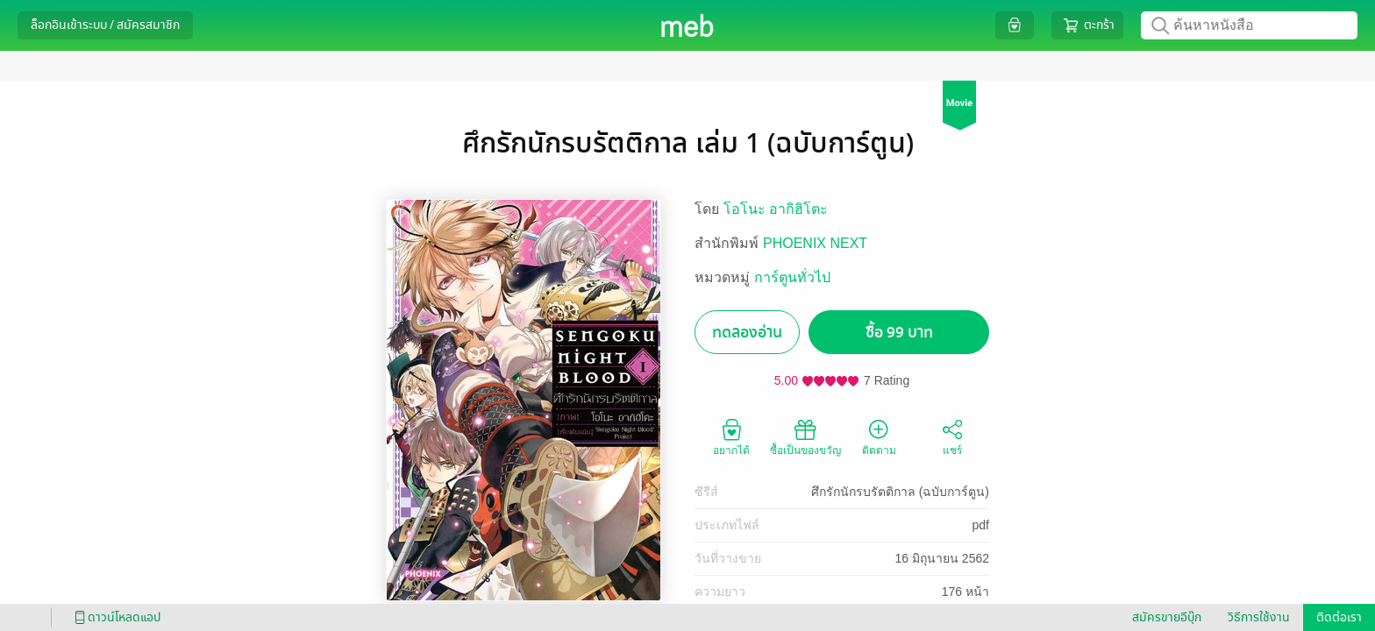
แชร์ (952, 436)
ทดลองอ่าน (747, 332)
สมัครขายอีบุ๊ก (1166, 617)
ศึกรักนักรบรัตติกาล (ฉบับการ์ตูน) (900, 492)
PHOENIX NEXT (815, 243)
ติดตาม (879, 436)
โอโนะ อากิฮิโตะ (775, 209)
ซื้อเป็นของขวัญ (805, 436)
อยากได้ (731, 436)
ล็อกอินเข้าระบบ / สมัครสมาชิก (105, 25)
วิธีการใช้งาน (1259, 617)
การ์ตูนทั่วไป (792, 277)
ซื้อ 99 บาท (899, 332)
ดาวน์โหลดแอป (114, 617)
